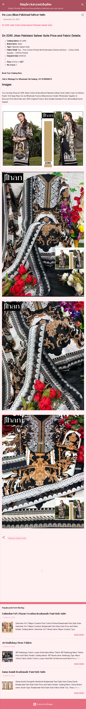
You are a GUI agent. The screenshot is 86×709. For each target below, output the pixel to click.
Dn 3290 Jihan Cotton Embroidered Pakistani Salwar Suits (27, 25)
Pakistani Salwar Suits (17, 538)
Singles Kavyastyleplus (35, 4)
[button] (82, 15)
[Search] (82, 5)
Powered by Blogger (43, 704)
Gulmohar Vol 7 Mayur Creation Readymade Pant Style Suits (34, 613)
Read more (79, 635)
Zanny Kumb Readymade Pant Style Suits (23, 671)
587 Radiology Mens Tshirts (17, 642)
